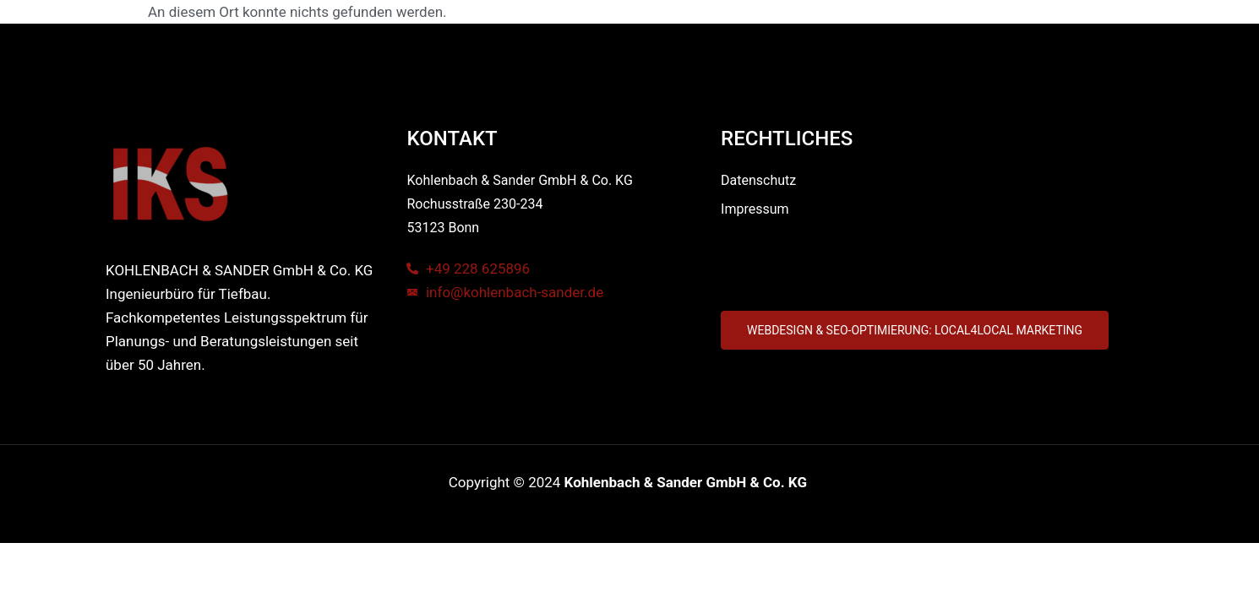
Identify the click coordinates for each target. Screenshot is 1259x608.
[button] (915, 330)
